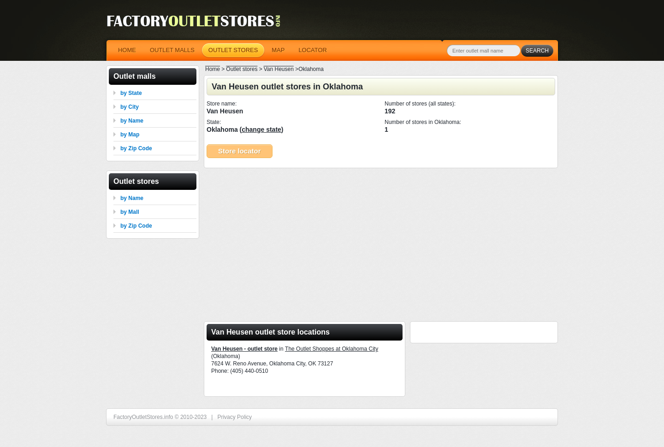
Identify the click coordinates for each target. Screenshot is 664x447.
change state (261, 129)
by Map (129, 134)
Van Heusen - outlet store (244, 349)
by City (129, 107)
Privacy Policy (234, 417)
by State (131, 93)
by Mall (129, 212)
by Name (131, 121)
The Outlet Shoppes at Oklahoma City (331, 349)
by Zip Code (136, 148)
